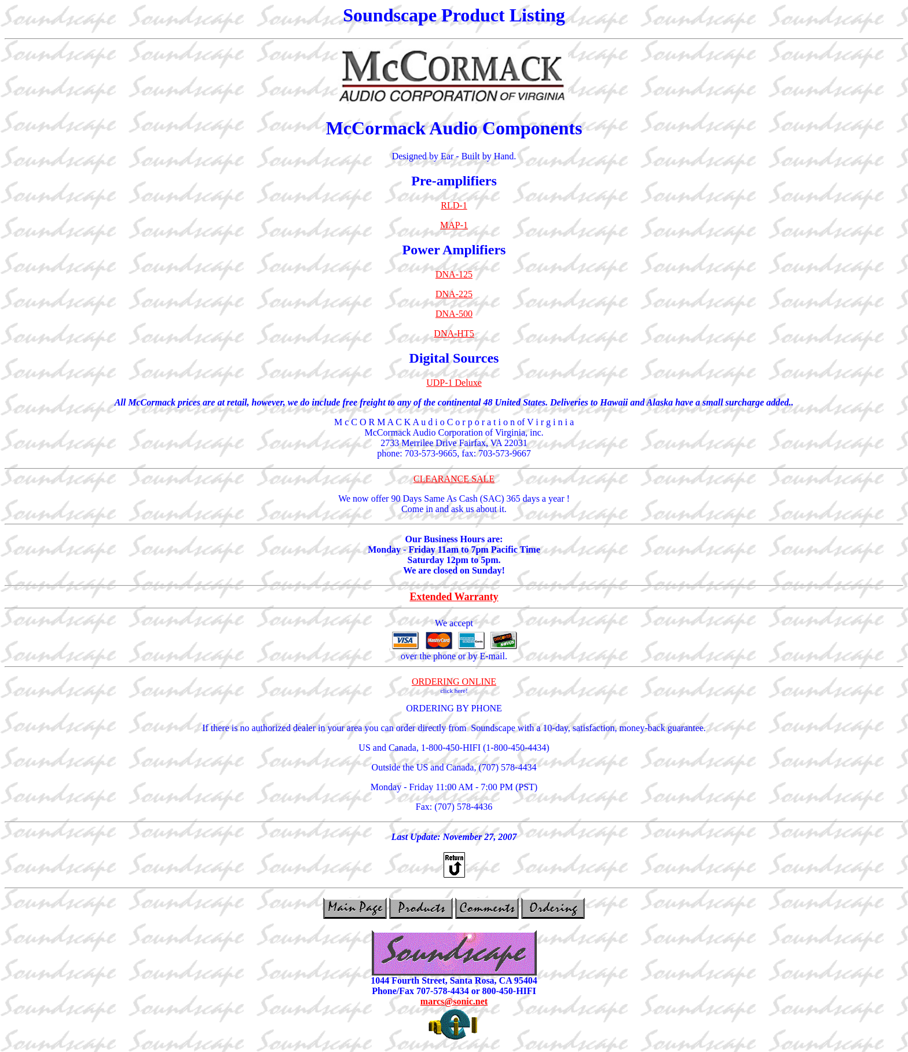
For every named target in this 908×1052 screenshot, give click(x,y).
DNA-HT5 (454, 333)
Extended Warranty (453, 596)
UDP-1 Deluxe (454, 383)
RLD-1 (454, 205)
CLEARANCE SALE (454, 479)
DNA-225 (454, 294)
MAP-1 (454, 225)
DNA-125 (454, 274)
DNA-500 (454, 314)
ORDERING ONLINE (454, 681)
